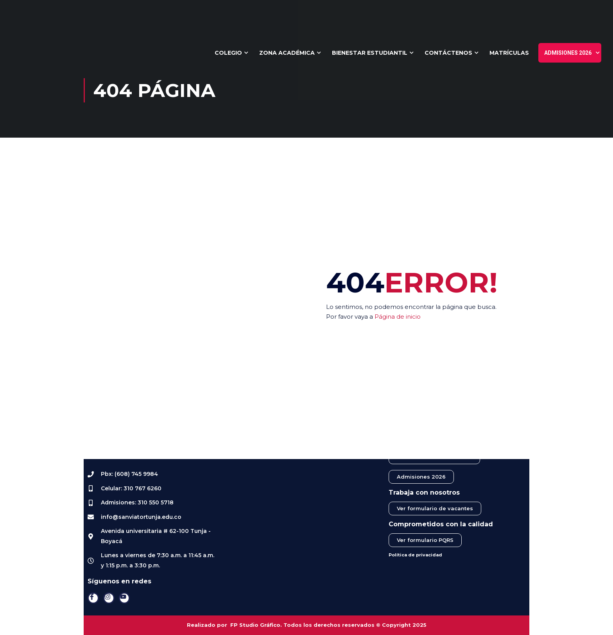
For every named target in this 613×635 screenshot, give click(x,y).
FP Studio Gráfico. (256, 625)
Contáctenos (448, 52)
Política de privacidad (415, 555)
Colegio (228, 52)
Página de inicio (398, 316)
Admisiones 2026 (567, 53)
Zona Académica (287, 52)
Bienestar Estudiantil (369, 52)
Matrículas (509, 52)
